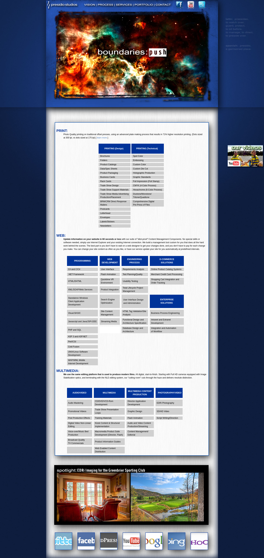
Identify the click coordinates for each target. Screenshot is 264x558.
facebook (180, 4)
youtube (191, 4)
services (124, 6)
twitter (202, 4)
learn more (102, 137)
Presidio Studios (62, 3)
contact (163, 6)
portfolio (143, 6)
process (105, 6)
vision (89, 6)
